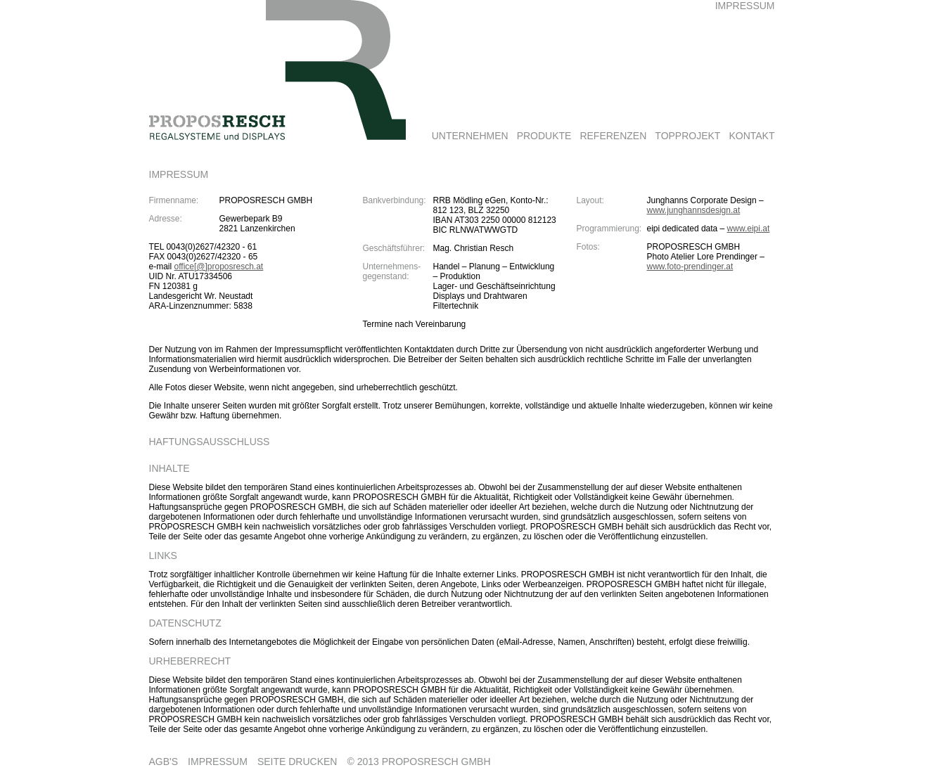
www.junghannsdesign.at (694, 210)
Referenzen (613, 135)
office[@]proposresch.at (219, 266)
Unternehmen (470, 135)
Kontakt (751, 135)
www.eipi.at (748, 228)
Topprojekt (687, 135)
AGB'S (164, 761)
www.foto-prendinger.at (690, 266)
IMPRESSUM (218, 761)
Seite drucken (297, 761)
